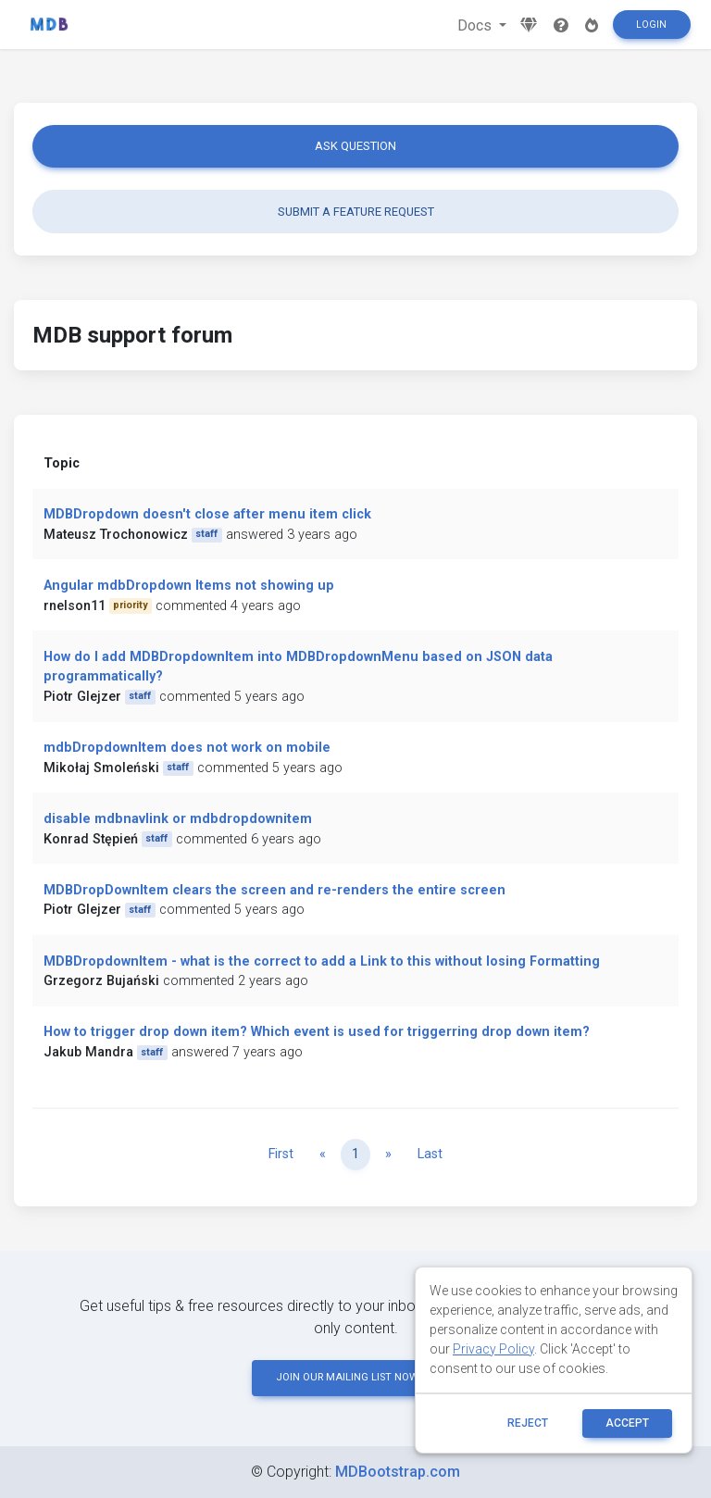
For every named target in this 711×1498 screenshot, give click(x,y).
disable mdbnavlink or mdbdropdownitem (178, 819)
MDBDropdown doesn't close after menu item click (207, 514)
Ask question (355, 146)
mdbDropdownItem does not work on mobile (187, 747)
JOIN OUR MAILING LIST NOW (355, 1377)
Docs (476, 25)
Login (651, 25)
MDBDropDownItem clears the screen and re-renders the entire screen (274, 890)
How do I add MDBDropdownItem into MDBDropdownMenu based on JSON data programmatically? (298, 667)
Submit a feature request (356, 211)
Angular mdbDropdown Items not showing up (189, 585)
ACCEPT (627, 1423)
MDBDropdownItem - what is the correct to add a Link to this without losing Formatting (322, 961)
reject (527, 1423)
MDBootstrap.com (397, 1471)
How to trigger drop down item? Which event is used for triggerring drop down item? (317, 1032)
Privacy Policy (493, 1349)
